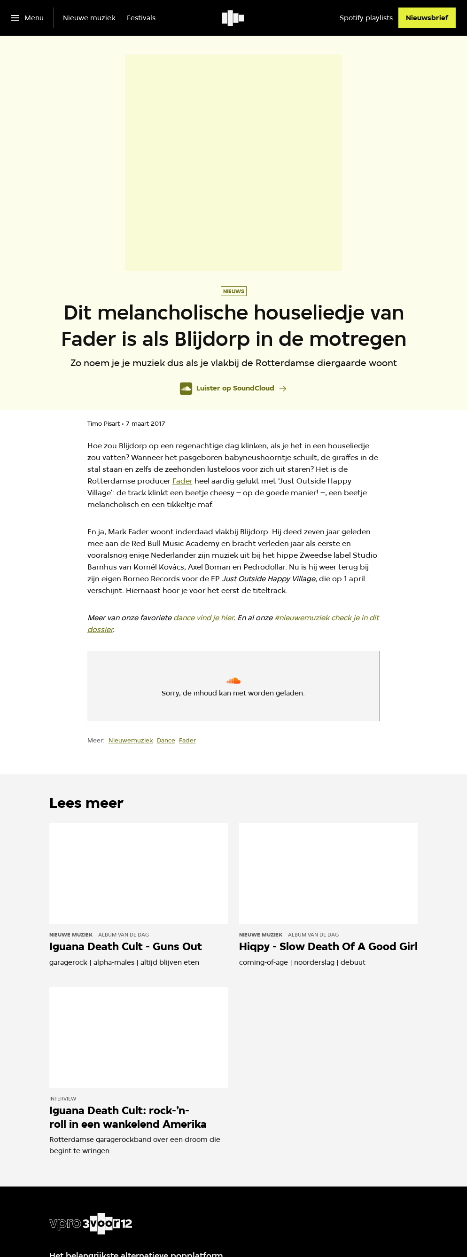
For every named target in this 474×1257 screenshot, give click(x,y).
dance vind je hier (203, 617)
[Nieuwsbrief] (427, 18)
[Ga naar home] (233, 17)
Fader (182, 480)
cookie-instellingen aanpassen (195, 690)
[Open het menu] (27, 18)
